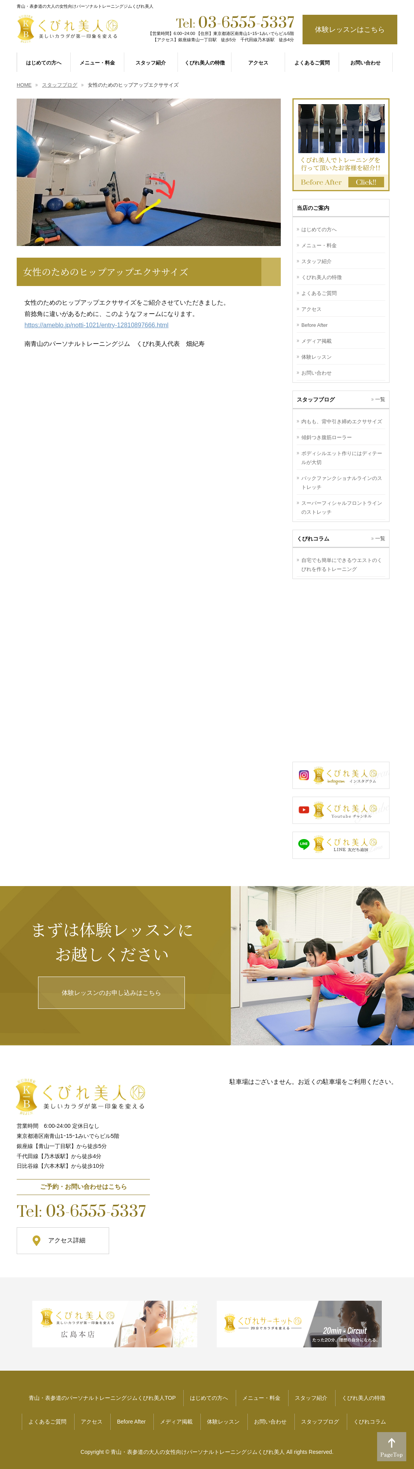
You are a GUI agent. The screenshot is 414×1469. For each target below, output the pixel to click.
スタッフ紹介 (316, 261)
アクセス (311, 309)
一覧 (380, 399)
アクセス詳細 (66, 1240)
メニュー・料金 (319, 245)
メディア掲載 (316, 341)
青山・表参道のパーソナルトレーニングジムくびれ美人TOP (102, 1398)
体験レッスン (316, 357)
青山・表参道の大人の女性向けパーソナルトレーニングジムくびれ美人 (198, 1452)
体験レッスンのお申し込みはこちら (111, 992)
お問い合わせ (316, 373)
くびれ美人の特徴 (321, 277)
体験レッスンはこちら (350, 29)
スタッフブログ (320, 1421)
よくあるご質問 (319, 293)
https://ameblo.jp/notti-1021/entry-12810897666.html (96, 325)
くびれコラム (369, 1421)
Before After (314, 325)
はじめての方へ (319, 229)
